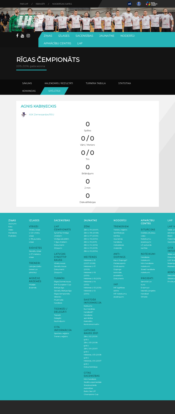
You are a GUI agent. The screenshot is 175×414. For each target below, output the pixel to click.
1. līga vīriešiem (60, 242)
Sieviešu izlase (35, 251)
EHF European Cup (62, 284)
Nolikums (88, 306)
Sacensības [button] (84, 35)
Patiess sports (119, 263)
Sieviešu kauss (60, 266)
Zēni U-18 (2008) (91, 233)
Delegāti (57, 318)
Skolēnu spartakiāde (92, 382)
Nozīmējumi (59, 321)
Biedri (170, 236)
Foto (10, 227)
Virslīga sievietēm (61, 239)
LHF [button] (80, 43)
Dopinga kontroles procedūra (118, 272)
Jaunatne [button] (106, 35)
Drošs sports (119, 266)
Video (10, 230)
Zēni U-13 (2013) (91, 248)
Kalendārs (88, 321)
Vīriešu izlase (34, 230)
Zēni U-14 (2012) (91, 245)
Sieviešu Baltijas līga (62, 291)
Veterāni (57, 297)
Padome (171, 239)
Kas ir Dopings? (120, 260)
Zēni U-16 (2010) (91, 239)
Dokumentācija (90, 367)
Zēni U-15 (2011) (90, 242)
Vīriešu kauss (59, 263)
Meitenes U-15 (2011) (92, 278)
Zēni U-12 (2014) (91, 251)
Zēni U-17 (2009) (91, 236)
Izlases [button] (64, 35)
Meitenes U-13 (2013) (92, 287)
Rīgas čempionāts (62, 294)
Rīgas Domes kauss (62, 281)
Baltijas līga (59, 287)
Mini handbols (90, 379)
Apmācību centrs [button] (57, 43)
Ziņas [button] (48, 35)
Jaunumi (12, 223)
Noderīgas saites (62, 4)
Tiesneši (57, 315)
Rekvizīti (40, 4)
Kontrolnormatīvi (91, 324)
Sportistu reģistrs (61, 333)
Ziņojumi (58, 248)
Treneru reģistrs (61, 336)
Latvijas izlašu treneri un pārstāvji (35, 269)
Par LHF (24, 4)
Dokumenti (59, 245)
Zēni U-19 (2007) (91, 230)
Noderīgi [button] (128, 35)
